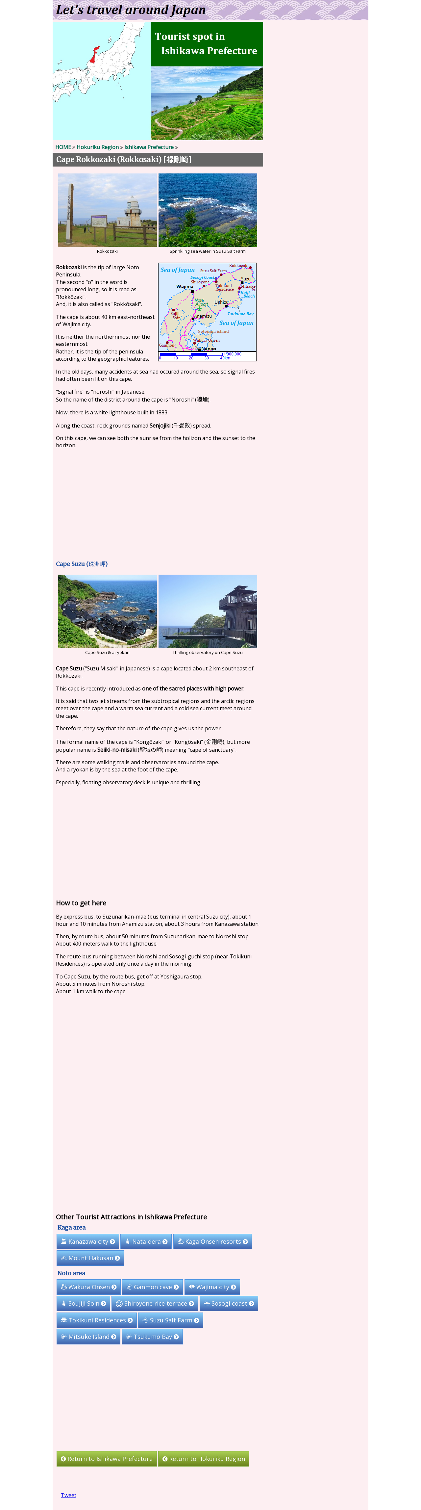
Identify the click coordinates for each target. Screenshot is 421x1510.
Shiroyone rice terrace (155, 1303)
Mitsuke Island (88, 1337)
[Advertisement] (158, 504)
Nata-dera (146, 1241)
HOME (63, 147)
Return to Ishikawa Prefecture (107, 1459)
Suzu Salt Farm (170, 1320)
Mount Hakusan (90, 1258)
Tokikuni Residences (97, 1320)
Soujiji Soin (83, 1303)
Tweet (68, 1495)
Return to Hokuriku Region (203, 1459)
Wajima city (212, 1287)
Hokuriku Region (98, 147)
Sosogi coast (229, 1303)
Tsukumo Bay (152, 1337)
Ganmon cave (152, 1287)
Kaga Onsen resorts (213, 1241)
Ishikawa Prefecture (149, 147)
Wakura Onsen (88, 1287)
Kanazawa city (88, 1241)
